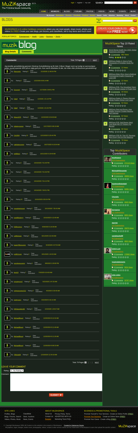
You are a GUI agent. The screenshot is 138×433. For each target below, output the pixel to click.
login (72, 3)
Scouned (17, 90)
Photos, (13, 419)
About (127, 15)
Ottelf (15, 99)
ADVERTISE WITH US (63, 416)
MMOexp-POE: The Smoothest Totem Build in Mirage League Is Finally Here (122, 88)
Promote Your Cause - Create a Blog (97, 419)
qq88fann (17, 153)
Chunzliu (115, 197)
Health (34, 36)
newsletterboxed (19, 208)
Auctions (31, 417)
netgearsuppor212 (20, 291)
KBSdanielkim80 (19, 309)
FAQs (69, 419)
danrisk (115, 223)
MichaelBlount (18, 318)
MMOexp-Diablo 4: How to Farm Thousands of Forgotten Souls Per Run (121, 63)
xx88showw (18, 236)
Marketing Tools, (61, 419)
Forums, (12, 417)
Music (18, 419)
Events (30, 419)
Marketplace (60, 15)
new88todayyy (18, 217)
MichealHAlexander (119, 171)
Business (49, 36)
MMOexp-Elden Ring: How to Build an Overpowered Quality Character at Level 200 (122, 76)
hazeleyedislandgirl (119, 184)
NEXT (95, 60)
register (79, 3)
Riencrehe (17, 71)
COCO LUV (116, 249)
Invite (105, 15)
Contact (133, 15)
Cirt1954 (17, 135)
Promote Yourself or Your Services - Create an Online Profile (105, 414)
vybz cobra (116, 275)
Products (85, 15)
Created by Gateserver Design (74, 425)
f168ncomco (18, 227)
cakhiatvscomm (19, 144)
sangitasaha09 (117, 236)
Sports (58, 36)
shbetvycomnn (18, 126)
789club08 (17, 354)
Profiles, (7, 414)
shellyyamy (17, 300)
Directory (68, 15)
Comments (27, 52)
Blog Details (10, 52)
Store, (25, 417)
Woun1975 (17, 117)
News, (25, 419)
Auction (92, 15)
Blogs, (7, 417)
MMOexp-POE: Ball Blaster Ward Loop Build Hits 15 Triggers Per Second (121, 124)
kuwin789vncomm (20, 245)
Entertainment (24, 36)
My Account (51, 15)
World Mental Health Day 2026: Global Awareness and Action (123, 51)
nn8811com (18, 254)
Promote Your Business (92, 417)
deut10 (16, 272)
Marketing (120, 15)
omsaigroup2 (18, 281)
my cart (87, 3)
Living (41, 36)
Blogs (13, 414)
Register (48, 419)
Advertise (112, 15)
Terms (68, 414)
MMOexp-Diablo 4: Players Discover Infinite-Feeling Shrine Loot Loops (122, 99)
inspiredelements (118, 262)
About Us (48, 414)
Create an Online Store (111, 417)
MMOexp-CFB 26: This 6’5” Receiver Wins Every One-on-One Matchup (122, 136)
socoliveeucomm (19, 263)
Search (99, 15)
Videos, (7, 419)
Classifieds (77, 15)
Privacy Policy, (60, 414)
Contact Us (49, 416)
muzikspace (116, 158)
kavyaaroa (116, 210)
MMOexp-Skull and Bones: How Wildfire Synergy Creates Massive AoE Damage (121, 111)
